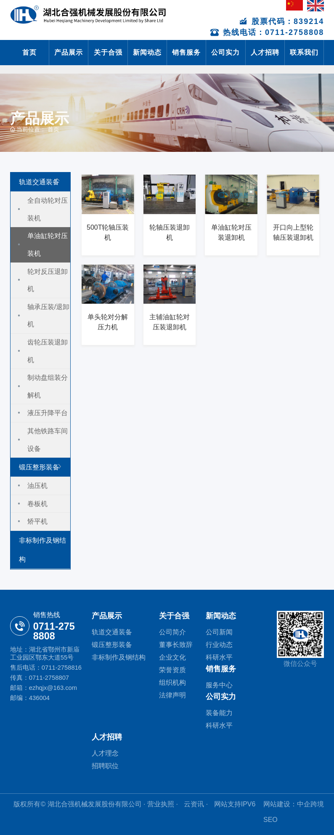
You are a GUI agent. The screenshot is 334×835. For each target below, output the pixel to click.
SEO (270, 819)
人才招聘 (265, 52)
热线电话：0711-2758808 (267, 32)
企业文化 (172, 657)
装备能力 (219, 712)
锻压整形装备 (39, 467)
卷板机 (37, 504)
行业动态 (219, 644)
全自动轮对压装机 (47, 209)
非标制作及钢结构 (42, 550)
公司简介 (172, 632)
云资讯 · (196, 804)
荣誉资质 (172, 669)
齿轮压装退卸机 (47, 351)
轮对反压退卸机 (47, 280)
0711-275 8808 (54, 631)
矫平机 (37, 521)
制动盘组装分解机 (47, 386)
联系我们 (304, 52)
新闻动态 (147, 52)
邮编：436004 (30, 698)
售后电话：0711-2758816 (46, 667)
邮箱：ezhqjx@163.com (43, 687)
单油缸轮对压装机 (47, 244)
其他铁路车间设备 (47, 439)
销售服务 (186, 52)
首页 (29, 52)
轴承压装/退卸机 (48, 315)
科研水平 (219, 657)
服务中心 (219, 685)
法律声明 (172, 695)
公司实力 (225, 52)
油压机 (37, 486)
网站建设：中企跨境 (293, 804)
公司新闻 (219, 632)
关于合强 (108, 52)
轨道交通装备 (39, 182)
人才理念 (105, 753)
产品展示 (68, 52)
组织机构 (172, 682)
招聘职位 (105, 765)
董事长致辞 (176, 644)
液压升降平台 (47, 413)
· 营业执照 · (161, 804)
